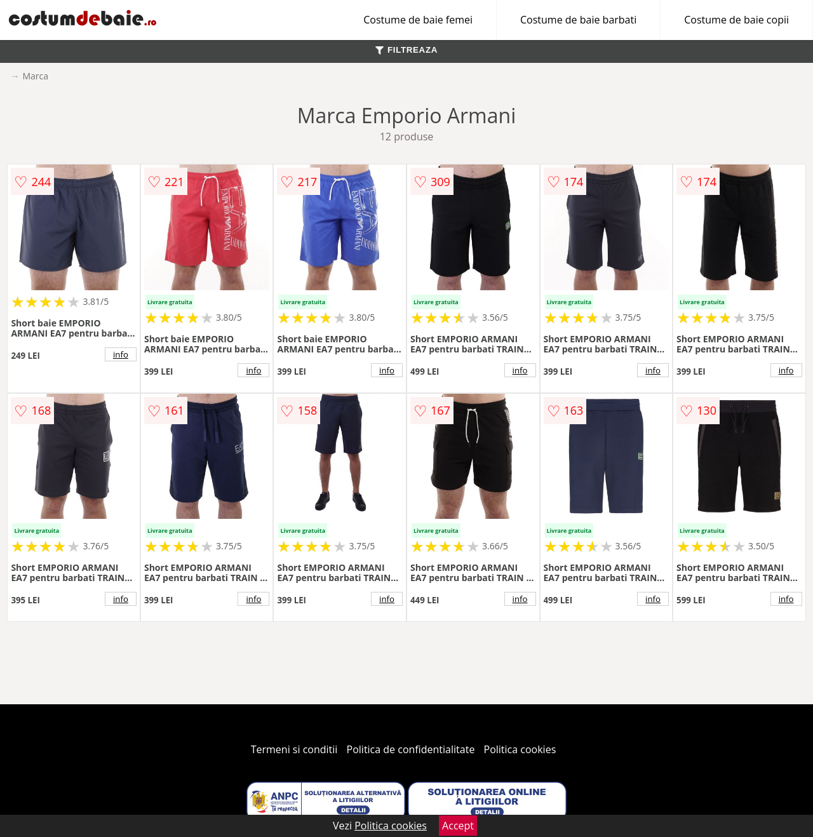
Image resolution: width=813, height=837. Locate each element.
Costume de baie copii (736, 20)
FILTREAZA (406, 50)
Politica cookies (520, 749)
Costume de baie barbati (578, 20)
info (120, 354)
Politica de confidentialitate (411, 749)
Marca (35, 76)
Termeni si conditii (294, 749)
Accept (458, 826)
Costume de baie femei (418, 20)
